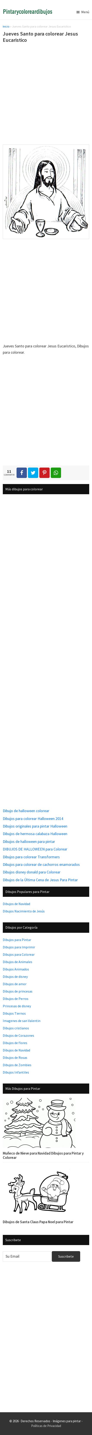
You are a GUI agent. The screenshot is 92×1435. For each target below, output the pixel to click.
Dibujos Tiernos (14, 1013)
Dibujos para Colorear (19, 954)
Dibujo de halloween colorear (26, 810)
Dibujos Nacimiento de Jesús (24, 911)
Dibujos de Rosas (15, 1057)
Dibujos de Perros (15, 998)
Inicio (6, 26)
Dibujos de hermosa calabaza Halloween (35, 833)
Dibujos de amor (14, 984)
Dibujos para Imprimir (19, 947)
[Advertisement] (46, 94)
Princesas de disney (17, 1006)
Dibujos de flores (15, 1043)
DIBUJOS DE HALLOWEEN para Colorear (35, 849)
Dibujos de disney (15, 976)
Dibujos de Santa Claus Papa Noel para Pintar (38, 1222)
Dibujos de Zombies (17, 1065)
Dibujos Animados (16, 969)
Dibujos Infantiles (16, 1072)
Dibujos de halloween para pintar (29, 841)
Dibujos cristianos (16, 1028)
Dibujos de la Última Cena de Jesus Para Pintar (40, 879)
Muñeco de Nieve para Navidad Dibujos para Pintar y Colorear (43, 1155)
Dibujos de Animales (17, 962)
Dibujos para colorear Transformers (31, 856)
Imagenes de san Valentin (21, 1021)
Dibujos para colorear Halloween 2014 (33, 818)
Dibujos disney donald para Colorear (31, 872)
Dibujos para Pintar (17, 940)
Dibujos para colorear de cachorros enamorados (41, 864)
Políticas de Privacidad (46, 1426)
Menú (85, 12)
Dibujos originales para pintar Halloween (35, 826)
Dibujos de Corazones (18, 1035)
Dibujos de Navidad (16, 904)
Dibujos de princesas (17, 991)
